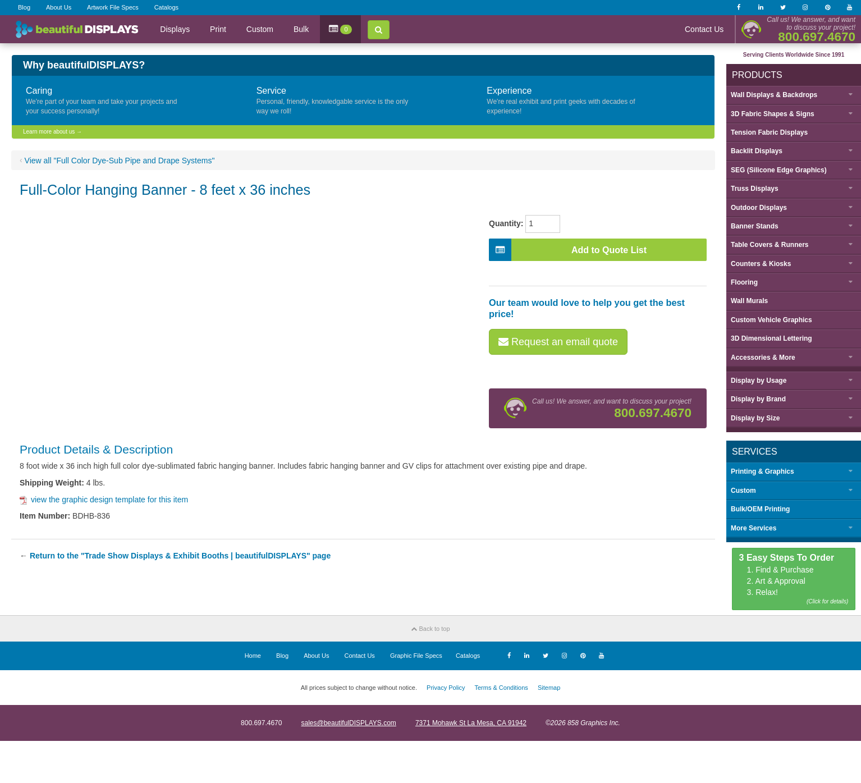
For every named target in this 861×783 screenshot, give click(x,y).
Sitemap (549, 687)
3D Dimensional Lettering (771, 338)
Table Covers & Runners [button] (769, 245)
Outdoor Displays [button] (759, 208)
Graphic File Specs (416, 655)
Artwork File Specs (113, 7)
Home (253, 655)
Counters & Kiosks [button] (761, 264)
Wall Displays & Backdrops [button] (774, 95)
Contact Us (704, 29)
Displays (175, 29)
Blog (24, 7)
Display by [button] (758, 380)
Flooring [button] (744, 282)
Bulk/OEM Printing (760, 509)
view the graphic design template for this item (104, 499)
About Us (58, 7)
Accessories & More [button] (763, 357)
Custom (259, 29)
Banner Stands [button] (754, 226)
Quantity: (506, 223)
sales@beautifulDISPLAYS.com (348, 723)
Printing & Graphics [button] (762, 471)
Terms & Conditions (501, 687)
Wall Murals (749, 301)
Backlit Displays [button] (756, 151)
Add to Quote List (568, 250)
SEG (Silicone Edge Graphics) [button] (779, 170)
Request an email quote (558, 341)
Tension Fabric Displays (769, 132)
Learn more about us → (52, 132)
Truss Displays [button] (754, 189)
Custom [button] (743, 490)
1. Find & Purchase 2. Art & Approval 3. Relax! (794, 579)
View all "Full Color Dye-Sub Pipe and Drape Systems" (120, 160)
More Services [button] (753, 528)
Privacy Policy (446, 687)
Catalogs (166, 7)
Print (218, 29)
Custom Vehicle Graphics (771, 320)
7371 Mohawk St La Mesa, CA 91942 (470, 723)
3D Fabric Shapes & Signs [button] (772, 114)
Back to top (430, 628)
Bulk (301, 29)
